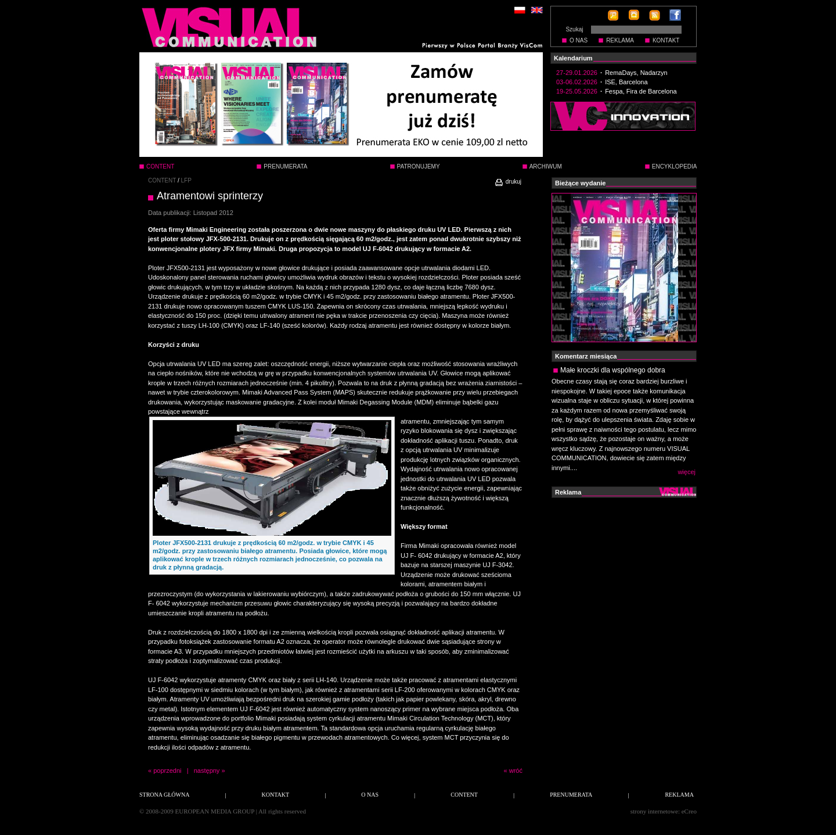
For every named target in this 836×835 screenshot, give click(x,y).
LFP (186, 180)
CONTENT (162, 180)
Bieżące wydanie (580, 183)
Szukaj (574, 29)
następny (207, 770)
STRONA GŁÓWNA (164, 794)
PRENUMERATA (285, 166)
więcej (687, 471)
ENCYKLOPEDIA (674, 166)
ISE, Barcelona (626, 81)
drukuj (507, 181)
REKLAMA (620, 40)
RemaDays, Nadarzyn (636, 72)
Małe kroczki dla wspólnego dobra (612, 370)
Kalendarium (573, 58)
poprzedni (167, 770)
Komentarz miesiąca (586, 356)
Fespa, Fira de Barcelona (641, 91)
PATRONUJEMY (418, 166)
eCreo (689, 811)
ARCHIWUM (545, 166)
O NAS (579, 40)
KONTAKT (666, 40)
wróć (515, 770)
